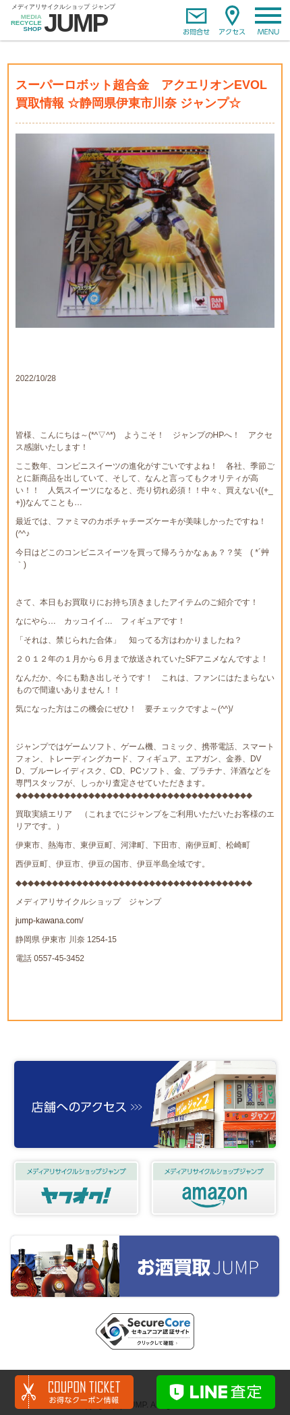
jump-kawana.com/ (50, 920)
